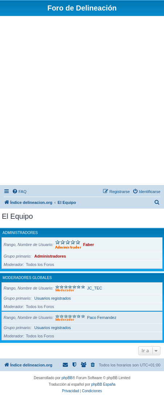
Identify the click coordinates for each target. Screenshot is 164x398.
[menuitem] (19, 191)
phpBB (67, 378)
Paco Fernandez (101, 317)
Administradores (20, 233)
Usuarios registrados (52, 298)
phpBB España (103, 384)
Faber (88, 244)
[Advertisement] (82, 102)
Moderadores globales (27, 278)
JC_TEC (94, 288)
